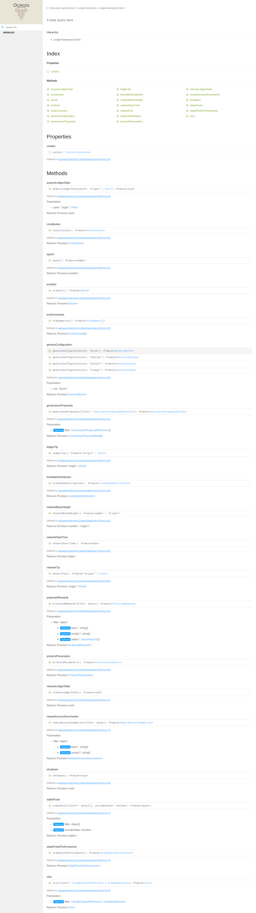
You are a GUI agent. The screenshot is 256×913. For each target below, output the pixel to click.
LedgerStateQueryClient (111, 8)
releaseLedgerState (201, 89)
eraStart (55, 105)
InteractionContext (78, 152)
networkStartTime (130, 105)
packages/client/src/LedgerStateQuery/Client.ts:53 (84, 328)
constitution (57, 94)
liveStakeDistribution (131, 94)
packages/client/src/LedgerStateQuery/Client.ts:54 (84, 419)
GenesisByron (123, 351)
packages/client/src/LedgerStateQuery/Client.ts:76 (84, 890)
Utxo (147, 883)
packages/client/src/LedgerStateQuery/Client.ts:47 (84, 700)
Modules (8, 32)
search (2, 27)
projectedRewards (130, 116)
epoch (54, 99)
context (55, 71)
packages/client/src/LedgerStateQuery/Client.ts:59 (84, 460)
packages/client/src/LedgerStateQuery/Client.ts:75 (84, 860)
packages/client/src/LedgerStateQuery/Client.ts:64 (84, 611)
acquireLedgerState (62, 89)
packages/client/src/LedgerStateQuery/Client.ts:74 (84, 813)
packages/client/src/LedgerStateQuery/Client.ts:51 (84, 267)
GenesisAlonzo (125, 363)
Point (108, 189)
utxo (192, 116)
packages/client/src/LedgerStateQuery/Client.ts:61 (84, 520)
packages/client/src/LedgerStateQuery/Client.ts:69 (84, 669)
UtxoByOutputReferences (88, 883)
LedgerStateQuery (87, 8)
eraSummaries (59, 110)
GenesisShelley (128, 357)
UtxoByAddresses (118, 883)
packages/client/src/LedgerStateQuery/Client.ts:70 (84, 730)
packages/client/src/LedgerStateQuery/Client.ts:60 (84, 490)
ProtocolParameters (107, 662)
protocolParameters (131, 121)
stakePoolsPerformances (204, 110)
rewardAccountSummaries (205, 94)
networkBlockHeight (131, 99)
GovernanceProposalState (166, 411)
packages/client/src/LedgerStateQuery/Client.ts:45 (84, 159)
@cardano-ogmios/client (62, 8)
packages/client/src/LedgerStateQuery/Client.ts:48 (84, 783)
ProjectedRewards (123, 604)
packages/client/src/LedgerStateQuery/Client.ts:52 (84, 298)
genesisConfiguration (63, 116)
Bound (84, 290)
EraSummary (94, 321)
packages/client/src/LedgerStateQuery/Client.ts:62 (84, 551)
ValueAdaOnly (89, 639)
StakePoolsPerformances (116, 853)
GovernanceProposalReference (113, 411)
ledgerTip (125, 89)
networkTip (126, 110)
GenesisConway (125, 370)
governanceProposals (63, 121)
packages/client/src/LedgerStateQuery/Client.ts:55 (84, 377)
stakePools (196, 105)
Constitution (95, 230)
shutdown (195, 99)
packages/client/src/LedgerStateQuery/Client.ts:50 (84, 237)
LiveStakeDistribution (114, 483)
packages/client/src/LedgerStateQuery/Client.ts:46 (84, 196)
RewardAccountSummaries (136, 722)
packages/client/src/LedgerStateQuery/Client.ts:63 (84, 581)
